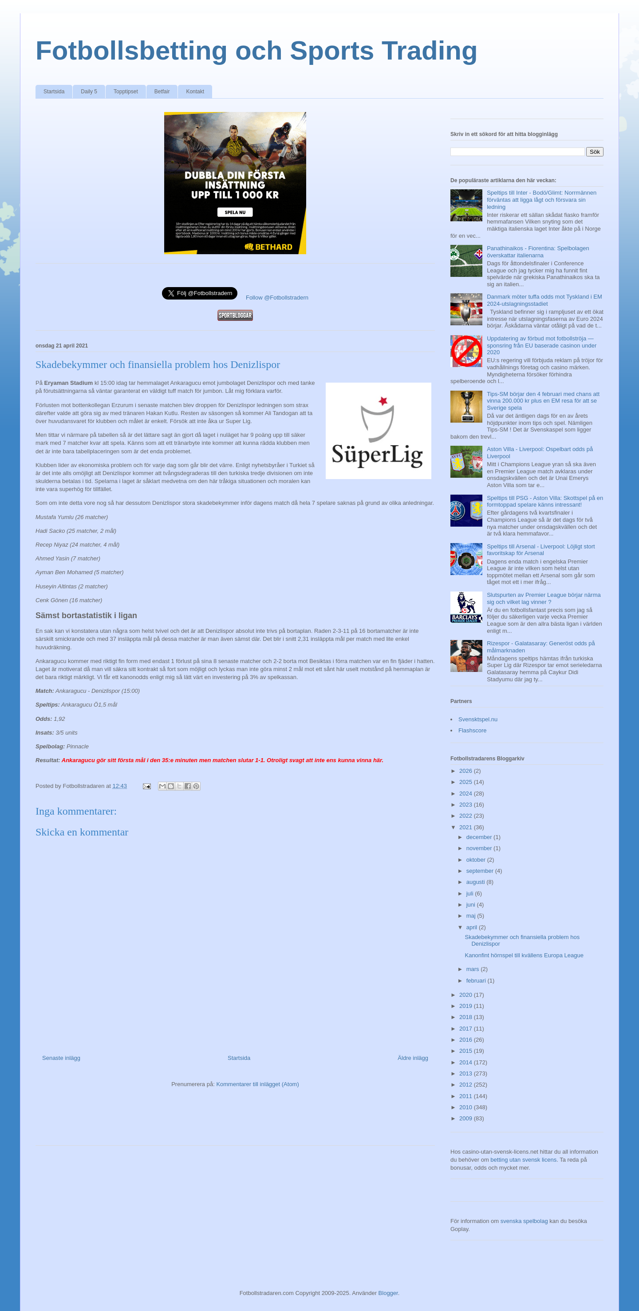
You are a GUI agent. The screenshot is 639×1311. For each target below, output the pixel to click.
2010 (466, 1107)
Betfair (162, 91)
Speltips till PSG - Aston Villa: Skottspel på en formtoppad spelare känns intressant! (545, 501)
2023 (466, 804)
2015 (466, 1050)
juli (470, 893)
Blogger (388, 1293)
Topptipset (126, 91)
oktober (476, 859)
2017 (466, 1028)
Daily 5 (89, 91)
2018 (466, 1017)
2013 (466, 1073)
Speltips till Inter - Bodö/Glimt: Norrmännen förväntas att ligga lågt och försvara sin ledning (541, 199)
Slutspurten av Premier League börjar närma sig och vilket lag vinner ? (544, 598)
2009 (466, 1118)
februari (477, 980)
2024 (466, 793)
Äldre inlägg (413, 1058)
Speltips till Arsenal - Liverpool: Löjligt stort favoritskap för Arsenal (541, 550)
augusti (476, 882)
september (480, 870)
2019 (466, 1006)
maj (471, 915)
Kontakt (195, 91)
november (479, 848)
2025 (466, 782)
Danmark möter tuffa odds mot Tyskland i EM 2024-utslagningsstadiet (544, 300)
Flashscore (472, 730)
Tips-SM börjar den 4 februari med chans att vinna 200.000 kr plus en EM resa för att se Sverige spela (543, 401)
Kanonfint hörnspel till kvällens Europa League (524, 955)
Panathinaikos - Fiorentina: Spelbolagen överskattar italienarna (538, 252)
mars (473, 969)
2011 (466, 1096)
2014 (466, 1062)
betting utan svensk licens (523, 1159)
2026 (466, 770)
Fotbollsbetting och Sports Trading (257, 50)
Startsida (53, 91)
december (479, 837)
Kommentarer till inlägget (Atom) (257, 1084)
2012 (466, 1084)
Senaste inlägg (61, 1058)
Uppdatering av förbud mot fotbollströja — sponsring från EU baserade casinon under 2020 (541, 345)
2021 (466, 827)
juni (471, 904)
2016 (466, 1039)
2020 (466, 994)
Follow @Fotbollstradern (277, 297)
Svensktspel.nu (477, 719)
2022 (466, 815)
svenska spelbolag (524, 1221)
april (472, 927)
